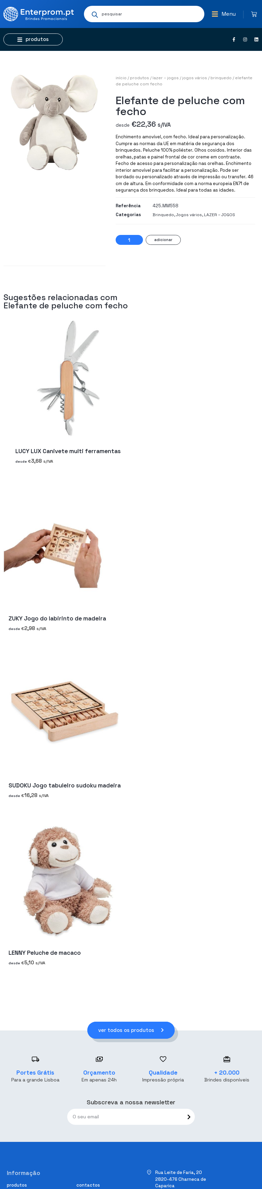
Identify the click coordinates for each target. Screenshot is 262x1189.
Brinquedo (221, 78)
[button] (223, 14)
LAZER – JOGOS (165, 78)
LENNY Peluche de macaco (45, 952)
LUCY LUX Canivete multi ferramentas (68, 451)
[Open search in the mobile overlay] (144, 14)
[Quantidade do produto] (129, 240)
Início (121, 78)
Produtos (139, 78)
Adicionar (163, 239)
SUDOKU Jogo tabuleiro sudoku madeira (65, 785)
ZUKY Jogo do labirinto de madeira (57, 618)
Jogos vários (194, 78)
